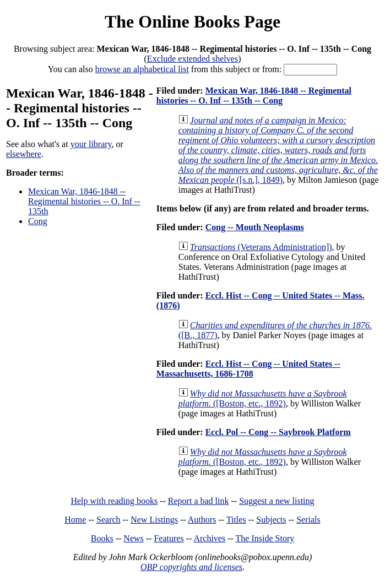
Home (75, 519)
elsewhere (23, 154)
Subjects (271, 519)
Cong (37, 221)
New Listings (154, 519)
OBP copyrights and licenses (191, 567)
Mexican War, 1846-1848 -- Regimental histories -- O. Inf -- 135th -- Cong (253, 95)
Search (108, 519)
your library (91, 144)
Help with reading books (114, 501)
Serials (308, 519)
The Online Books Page (192, 21)
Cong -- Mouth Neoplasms (254, 227)
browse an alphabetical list (142, 69)
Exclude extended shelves (192, 58)
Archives (209, 538)
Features (168, 538)
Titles (236, 519)
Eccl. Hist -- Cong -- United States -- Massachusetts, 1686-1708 (248, 368)
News (133, 538)
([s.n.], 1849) (278, 150)
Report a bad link (198, 501)
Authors (202, 519)
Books (102, 538)
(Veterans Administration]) (261, 247)
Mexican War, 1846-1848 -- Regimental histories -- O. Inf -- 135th (84, 201)
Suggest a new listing (276, 501)
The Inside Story (265, 538)
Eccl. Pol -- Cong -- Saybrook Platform (278, 432)
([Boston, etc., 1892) (262, 398)
